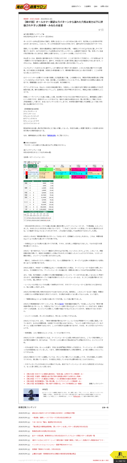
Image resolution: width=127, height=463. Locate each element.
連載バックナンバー (96, 383)
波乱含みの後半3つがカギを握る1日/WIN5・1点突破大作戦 (53, 413)
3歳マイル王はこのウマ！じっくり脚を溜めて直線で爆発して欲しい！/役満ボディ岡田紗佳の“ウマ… (68, 440)
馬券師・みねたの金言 (32, 19)
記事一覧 (105, 407)
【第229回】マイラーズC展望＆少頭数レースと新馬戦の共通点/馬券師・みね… (54, 378)
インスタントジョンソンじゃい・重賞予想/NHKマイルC (52, 444)
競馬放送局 (52, 135)
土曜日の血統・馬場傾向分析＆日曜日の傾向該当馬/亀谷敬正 (54, 453)
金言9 (62, 304)
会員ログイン (76, 6)
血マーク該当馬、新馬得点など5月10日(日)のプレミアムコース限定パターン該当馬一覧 (63, 435)
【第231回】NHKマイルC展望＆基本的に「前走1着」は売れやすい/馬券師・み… (55, 374)
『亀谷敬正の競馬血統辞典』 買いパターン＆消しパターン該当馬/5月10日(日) (60, 426)
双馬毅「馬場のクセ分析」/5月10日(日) (46, 449)
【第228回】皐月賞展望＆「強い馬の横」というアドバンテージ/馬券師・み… (54, 381)
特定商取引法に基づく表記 (100, 460)
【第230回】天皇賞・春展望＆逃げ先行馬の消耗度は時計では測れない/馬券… (54, 376)
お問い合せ (104, 6)
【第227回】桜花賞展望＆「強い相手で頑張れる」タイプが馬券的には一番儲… (54, 383)
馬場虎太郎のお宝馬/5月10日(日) (44, 431)
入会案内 (87, 6)
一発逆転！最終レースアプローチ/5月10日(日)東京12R (51, 417)
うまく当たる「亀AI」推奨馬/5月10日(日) (47, 422)
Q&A (95, 6)
